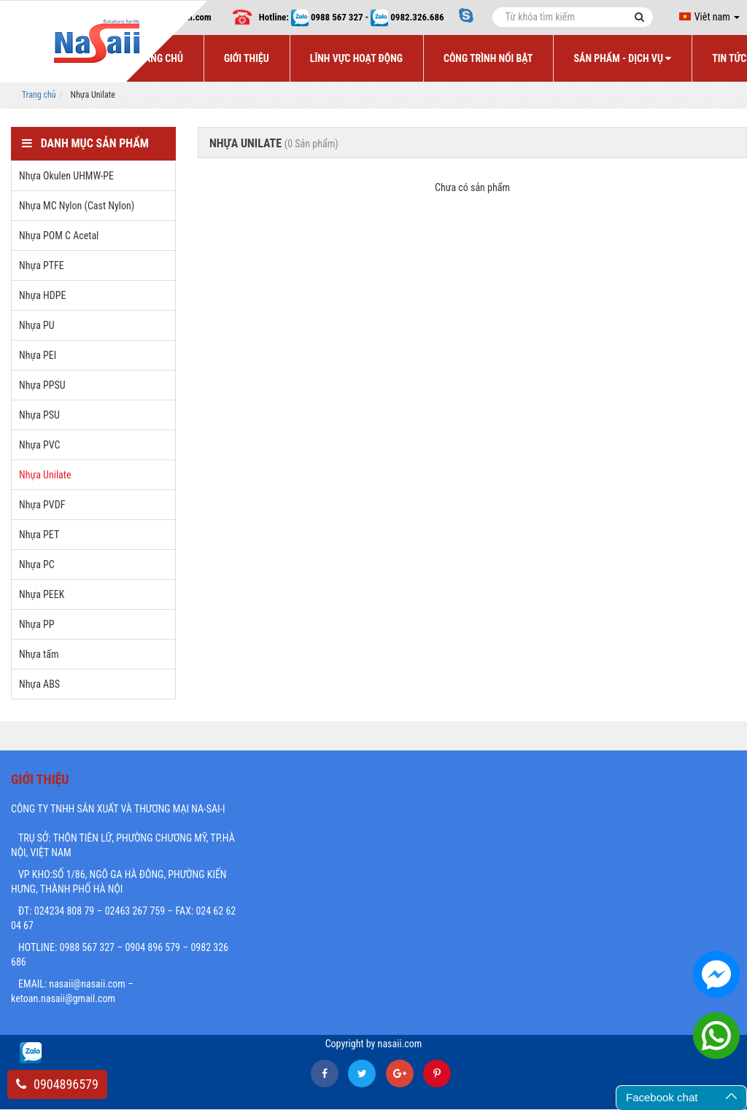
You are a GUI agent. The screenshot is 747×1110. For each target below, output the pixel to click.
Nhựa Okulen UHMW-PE (66, 176)
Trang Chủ (158, 58)
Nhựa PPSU (42, 385)
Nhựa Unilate (45, 475)
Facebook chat (661, 1097)
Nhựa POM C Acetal (58, 235)
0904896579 (57, 1084)
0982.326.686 (417, 17)
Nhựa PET (39, 534)
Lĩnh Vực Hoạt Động (356, 58)
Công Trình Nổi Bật (488, 58)
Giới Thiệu (246, 58)
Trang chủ (39, 95)
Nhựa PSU (39, 415)
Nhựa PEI (37, 355)
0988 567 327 (337, 17)
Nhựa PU (37, 325)
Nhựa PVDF (42, 505)
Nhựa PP (37, 624)
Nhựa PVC (40, 445)
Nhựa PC (37, 564)
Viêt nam (709, 17)
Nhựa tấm (38, 654)
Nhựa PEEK (41, 594)
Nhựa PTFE (41, 265)
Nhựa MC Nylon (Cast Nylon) (76, 205)
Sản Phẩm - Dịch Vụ (622, 58)
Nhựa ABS (39, 684)
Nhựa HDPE (42, 295)
